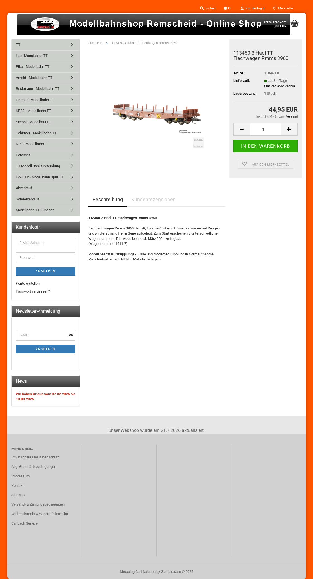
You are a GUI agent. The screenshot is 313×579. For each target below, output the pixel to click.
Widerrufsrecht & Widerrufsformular (39, 514)
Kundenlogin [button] (253, 8)
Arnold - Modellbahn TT (34, 78)
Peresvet (23, 155)
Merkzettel (283, 8)
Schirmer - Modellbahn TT (36, 133)
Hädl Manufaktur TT (32, 56)
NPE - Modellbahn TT (32, 144)
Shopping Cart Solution (138, 572)
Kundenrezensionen (153, 199)
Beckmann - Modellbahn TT (37, 89)
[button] (228, 8)
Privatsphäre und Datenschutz (35, 457)
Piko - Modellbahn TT (32, 66)
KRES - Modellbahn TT (33, 111)
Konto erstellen (28, 283)
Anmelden (45, 271)
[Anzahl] (265, 129)
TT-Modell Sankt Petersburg (38, 166)
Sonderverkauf (27, 199)
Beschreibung (107, 199)
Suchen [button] (208, 8)
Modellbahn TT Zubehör (35, 210)
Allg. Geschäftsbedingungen (33, 467)
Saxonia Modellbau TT (33, 122)
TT (18, 44)
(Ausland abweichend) (279, 86)
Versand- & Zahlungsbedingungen (38, 504)
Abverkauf (24, 188)
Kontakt (17, 486)
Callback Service (24, 523)
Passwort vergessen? (33, 291)
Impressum (20, 476)
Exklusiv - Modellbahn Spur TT (39, 177)
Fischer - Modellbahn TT (35, 100)
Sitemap (18, 495)
